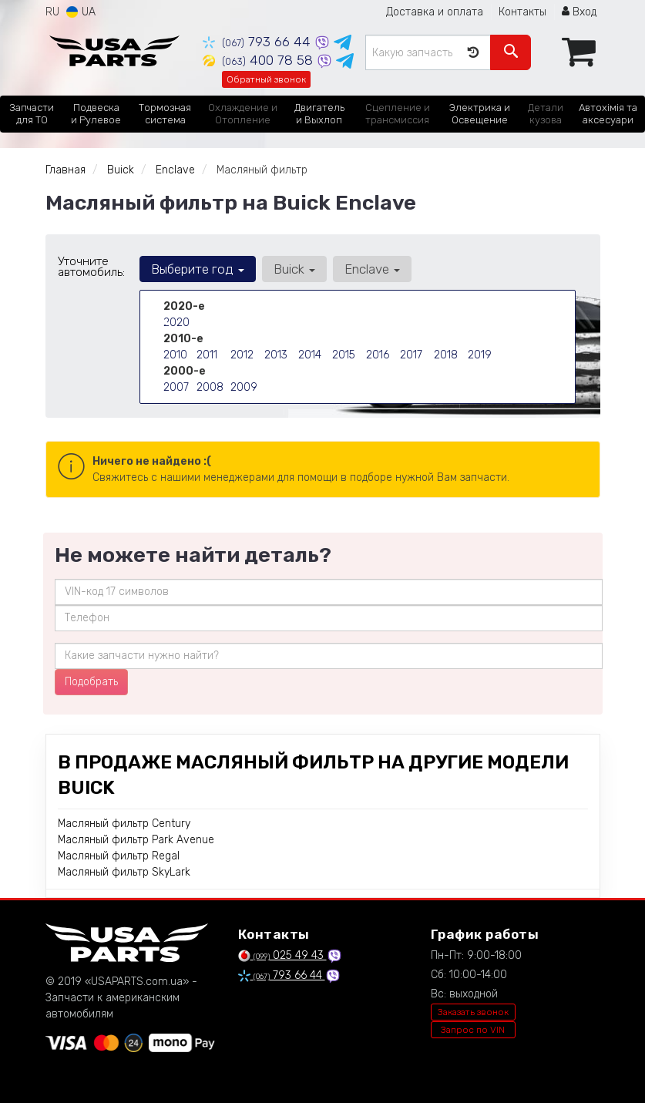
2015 (343, 355)
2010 (175, 355)
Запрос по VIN (473, 1029)
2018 (446, 355)
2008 (210, 387)
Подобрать (91, 681)
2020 (176, 322)
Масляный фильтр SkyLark (124, 872)
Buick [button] (294, 269)
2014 (309, 355)
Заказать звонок (473, 1012)
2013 (275, 355)
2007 (176, 387)
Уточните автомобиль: (91, 266)
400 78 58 (260, 60)
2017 (411, 355)
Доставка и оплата (434, 11)
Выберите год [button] (197, 269)
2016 (377, 355)
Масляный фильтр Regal (119, 856)
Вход (579, 11)
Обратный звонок (266, 79)
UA (81, 11)
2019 (480, 355)
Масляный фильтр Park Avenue (136, 839)
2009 (243, 387)
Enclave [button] (372, 269)
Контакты (522, 11)
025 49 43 (282, 955)
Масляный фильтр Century (124, 823)
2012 (242, 355)
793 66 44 (258, 41)
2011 (207, 355)
